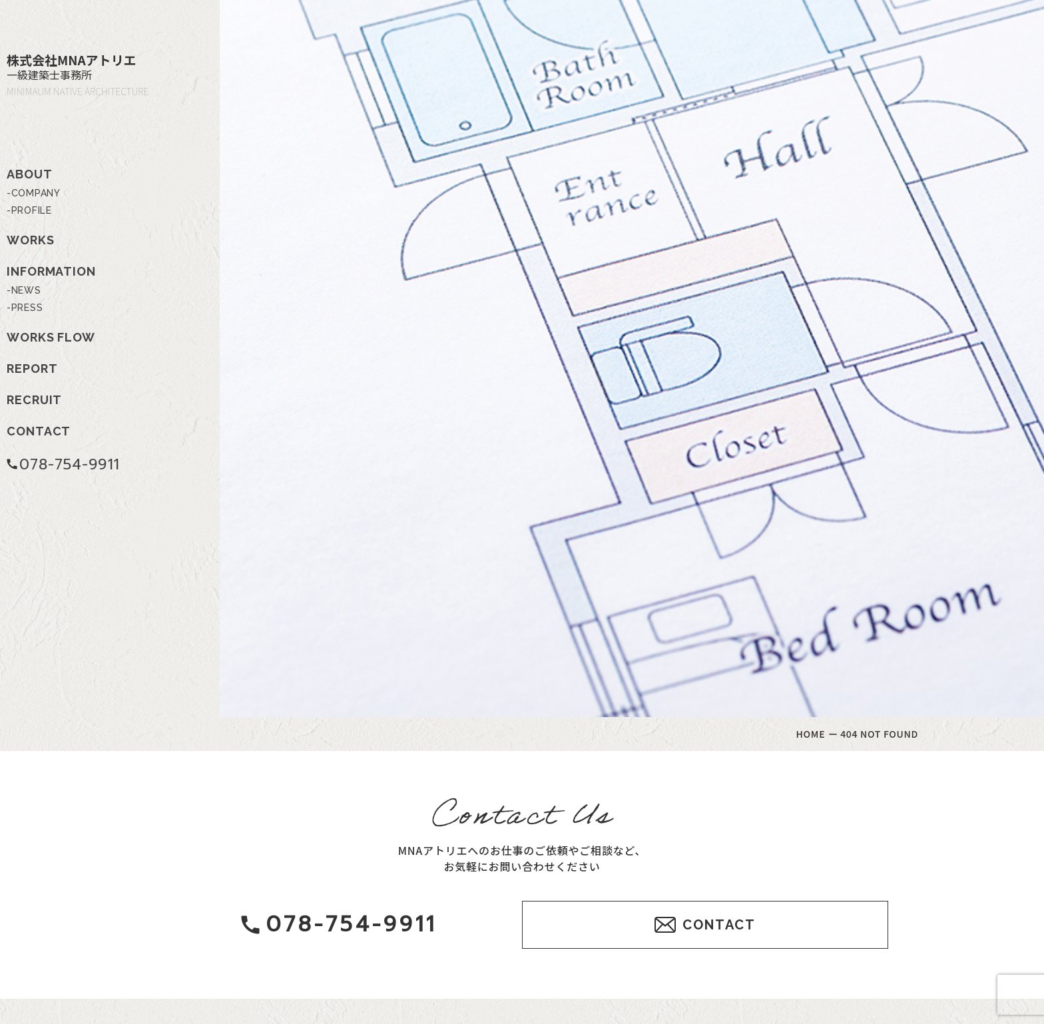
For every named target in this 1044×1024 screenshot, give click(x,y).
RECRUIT (34, 400)
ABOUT (30, 174)
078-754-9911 (63, 464)
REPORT (32, 369)
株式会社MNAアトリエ (93, 74)
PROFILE (31, 210)
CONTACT (39, 431)
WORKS (31, 240)
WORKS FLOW (51, 337)
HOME (811, 733)
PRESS (27, 307)
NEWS (26, 290)
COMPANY (36, 193)
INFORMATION (51, 271)
